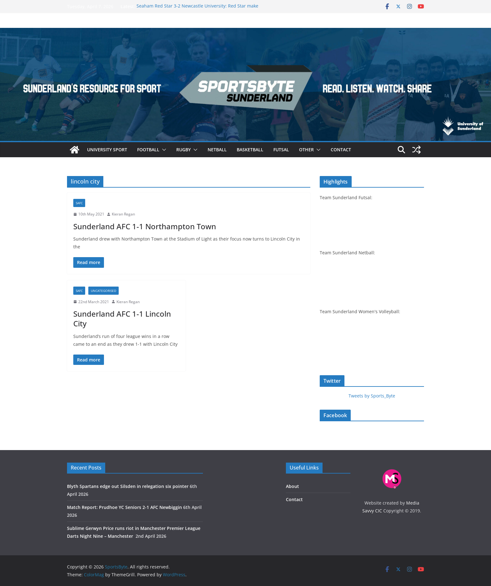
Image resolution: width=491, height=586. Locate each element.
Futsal (281, 150)
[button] (162, 149)
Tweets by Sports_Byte (372, 396)
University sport (107, 150)
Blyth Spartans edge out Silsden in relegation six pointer (128, 486)
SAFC (79, 203)
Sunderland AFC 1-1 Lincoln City (122, 319)
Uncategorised (103, 290)
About (292, 486)
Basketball (250, 150)
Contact (341, 150)
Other (306, 150)
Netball (217, 150)
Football (148, 150)
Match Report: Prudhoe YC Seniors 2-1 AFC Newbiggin (124, 507)
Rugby (183, 150)
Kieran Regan (123, 214)
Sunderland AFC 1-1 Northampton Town (144, 226)
